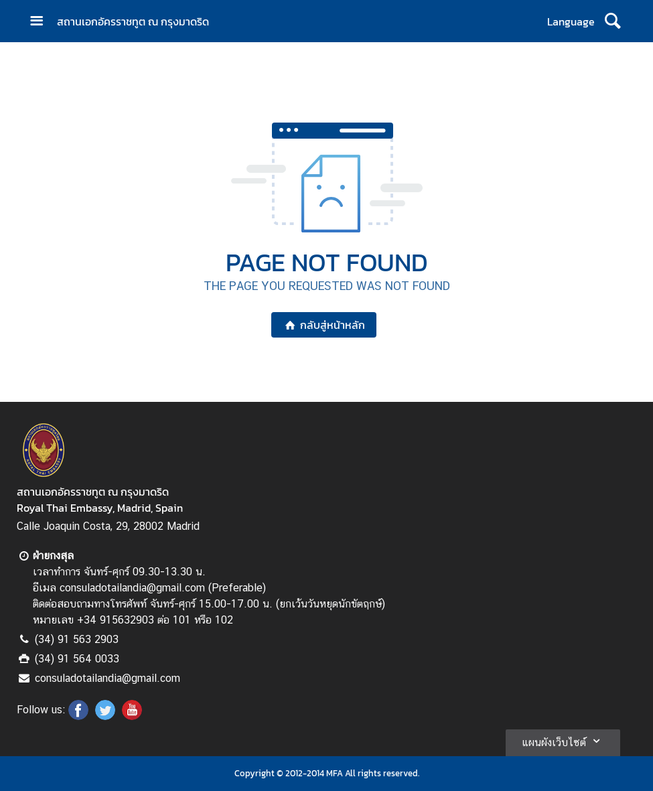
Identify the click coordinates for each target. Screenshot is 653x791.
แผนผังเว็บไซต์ (563, 741)
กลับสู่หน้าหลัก (324, 325)
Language (571, 21)
